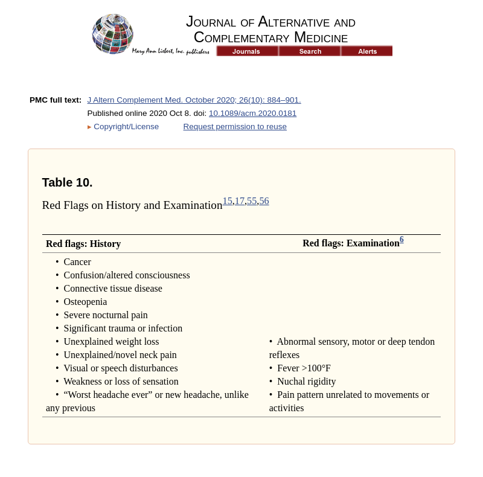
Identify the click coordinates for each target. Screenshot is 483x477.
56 (264, 201)
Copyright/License (126, 126)
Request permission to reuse (235, 126)
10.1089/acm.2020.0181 (252, 113)
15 (227, 201)
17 (240, 201)
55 (252, 201)
